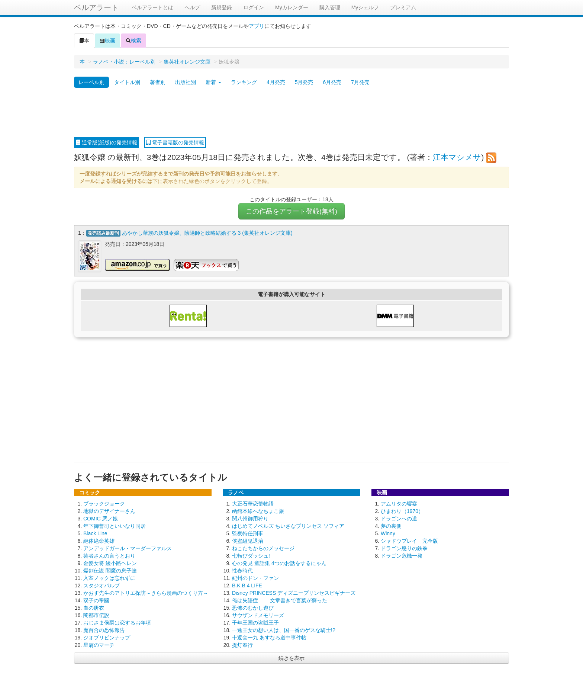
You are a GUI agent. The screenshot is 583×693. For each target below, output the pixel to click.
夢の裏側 (391, 526)
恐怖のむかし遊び (253, 607)
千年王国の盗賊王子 (255, 622)
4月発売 (276, 82)
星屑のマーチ (99, 645)
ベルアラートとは (152, 7)
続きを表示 (291, 658)
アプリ (256, 26)
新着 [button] (213, 82)
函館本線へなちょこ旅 (258, 511)
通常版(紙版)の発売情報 (106, 142)
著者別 (157, 82)
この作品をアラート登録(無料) (291, 211)
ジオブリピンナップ (106, 637)
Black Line (95, 533)
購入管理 (329, 7)
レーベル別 (91, 82)
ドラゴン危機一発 (401, 555)
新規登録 (221, 7)
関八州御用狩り (250, 518)
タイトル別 (127, 82)
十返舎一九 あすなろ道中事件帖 (269, 637)
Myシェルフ (365, 7)
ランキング (244, 82)
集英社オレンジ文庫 (187, 62)
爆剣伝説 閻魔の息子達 (110, 570)
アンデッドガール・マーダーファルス (127, 548)
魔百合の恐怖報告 (104, 630)
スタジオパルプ (101, 585)
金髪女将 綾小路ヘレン (110, 563)
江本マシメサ (457, 157)
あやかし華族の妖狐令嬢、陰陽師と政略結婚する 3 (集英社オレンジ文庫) (207, 233)
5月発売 (304, 82)
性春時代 (242, 570)
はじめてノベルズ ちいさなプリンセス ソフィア (288, 526)
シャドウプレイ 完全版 (409, 540)
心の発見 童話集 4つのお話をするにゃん (279, 563)
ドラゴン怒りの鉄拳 (404, 548)
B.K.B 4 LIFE (247, 585)
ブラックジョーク (104, 503)
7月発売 (360, 82)
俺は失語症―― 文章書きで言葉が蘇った (279, 600)
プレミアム (403, 7)
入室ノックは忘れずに (109, 578)
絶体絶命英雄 (99, 540)
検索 (133, 41)
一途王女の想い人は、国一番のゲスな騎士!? (283, 630)
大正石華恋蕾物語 (253, 503)
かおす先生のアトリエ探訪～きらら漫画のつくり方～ (145, 593)
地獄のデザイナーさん (109, 511)
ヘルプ (192, 7)
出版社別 (185, 82)
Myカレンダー (291, 7)
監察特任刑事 (247, 533)
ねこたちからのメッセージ (263, 548)
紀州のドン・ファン (255, 578)
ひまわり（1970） (402, 511)
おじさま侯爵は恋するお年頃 (117, 622)
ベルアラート (96, 7)
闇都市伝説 (96, 615)
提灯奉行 (242, 645)
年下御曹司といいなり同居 (114, 526)
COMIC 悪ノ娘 (100, 518)
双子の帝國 (96, 600)
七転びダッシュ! (251, 555)
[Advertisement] (291, 112)
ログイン (253, 7)
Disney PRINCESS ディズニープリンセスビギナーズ (293, 593)
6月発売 (332, 82)
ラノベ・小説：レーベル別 (124, 62)
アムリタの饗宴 (399, 503)
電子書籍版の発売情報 (175, 142)
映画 (107, 41)
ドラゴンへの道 (399, 518)
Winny (388, 533)
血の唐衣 (93, 607)
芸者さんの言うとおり (109, 555)
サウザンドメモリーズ (258, 615)
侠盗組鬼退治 (247, 540)
